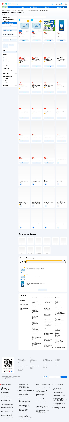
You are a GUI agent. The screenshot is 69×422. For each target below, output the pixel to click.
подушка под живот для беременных (58, 307)
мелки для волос (34, 344)
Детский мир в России (5, 378)
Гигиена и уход (7, 10)
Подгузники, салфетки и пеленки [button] (24, 309)
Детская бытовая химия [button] (24, 304)
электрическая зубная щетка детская (48, 319)
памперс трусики (34, 301)
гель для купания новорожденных (37, 330)
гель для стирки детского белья (48, 324)
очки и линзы (57, 297)
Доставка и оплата (21, 359)
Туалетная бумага (6, 21)
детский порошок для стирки (59, 318)
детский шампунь (46, 338)
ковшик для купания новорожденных (58, 335)
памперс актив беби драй (47, 314)
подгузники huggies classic (48, 310)
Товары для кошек (57, 359)
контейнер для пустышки (59, 336)
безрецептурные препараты (59, 298)
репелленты (34, 338)
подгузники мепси (35, 318)
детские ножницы (46, 335)
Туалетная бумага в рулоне (8, 25)
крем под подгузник (47, 308)
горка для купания (58, 329)
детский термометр (47, 341)
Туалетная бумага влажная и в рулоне (31, 10)
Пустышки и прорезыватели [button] (24, 307)
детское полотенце (58, 331)
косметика (57, 303)
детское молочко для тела (47, 325)
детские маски (46, 326)
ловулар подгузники (35, 310)
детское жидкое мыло (47, 340)
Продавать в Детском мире (22, 360)
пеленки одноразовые (58, 342)
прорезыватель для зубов (59, 340)
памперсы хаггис (34, 315)
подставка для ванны (58, 321)
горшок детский (57, 326)
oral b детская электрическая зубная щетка (36, 307)
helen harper (34, 317)
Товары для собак (57, 361)
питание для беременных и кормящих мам (59, 309)
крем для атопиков (35, 329)
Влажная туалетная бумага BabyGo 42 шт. (35, 268)
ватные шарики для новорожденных (35, 333)
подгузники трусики (47, 316)
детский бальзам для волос (48, 301)
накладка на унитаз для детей (48, 339)
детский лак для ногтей (35, 339)
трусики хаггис (34, 302)
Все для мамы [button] (22, 303)
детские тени (46, 298)
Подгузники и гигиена (6, 17)
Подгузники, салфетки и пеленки (18, 10)
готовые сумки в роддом (59, 312)
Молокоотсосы (57, 304)
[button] (64, 7)
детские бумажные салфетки (59, 343)
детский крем (46, 307)
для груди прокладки (58, 301)
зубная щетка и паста (35, 336)
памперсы (33, 312)
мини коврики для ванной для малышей (59, 325)
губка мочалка (57, 330)
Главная (3, 10)
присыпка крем (57, 346)
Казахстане (10, 378)
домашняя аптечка (46, 346)
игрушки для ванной (47, 302)
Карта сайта (20, 370)
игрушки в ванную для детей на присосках (60, 333)
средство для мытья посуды (59, 315)
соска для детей (57, 337)
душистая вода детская (35, 345)
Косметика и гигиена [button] (23, 299)
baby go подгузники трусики (36, 303)
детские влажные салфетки (48, 345)
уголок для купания (58, 319)
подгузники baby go (35, 316)
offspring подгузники (35, 311)
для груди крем (57, 302)
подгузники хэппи (35, 309)
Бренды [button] (21, 297)
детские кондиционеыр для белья (60, 313)
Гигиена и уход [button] (22, 300)
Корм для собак (57, 362)
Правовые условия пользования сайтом (14, 376)
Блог (43, 366)
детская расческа (46, 303)
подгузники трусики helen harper (37, 304)
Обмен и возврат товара (21, 361)
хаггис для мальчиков (47, 309)
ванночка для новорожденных (59, 320)
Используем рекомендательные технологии (8, 377)
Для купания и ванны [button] (23, 305)
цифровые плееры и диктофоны (60, 347)
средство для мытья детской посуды (48, 328)
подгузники (45, 332)
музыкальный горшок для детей (48, 333)
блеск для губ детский (35, 342)
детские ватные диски (47, 304)
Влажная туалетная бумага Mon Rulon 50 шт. (36, 283)
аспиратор (33, 328)
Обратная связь (20, 369)
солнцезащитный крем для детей (48, 297)
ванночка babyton (34, 297)
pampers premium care (47, 315)
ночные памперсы (46, 329)
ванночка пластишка (35, 298)
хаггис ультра (46, 313)
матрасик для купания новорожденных (58, 323)
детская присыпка (46, 334)
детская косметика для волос (36, 337)
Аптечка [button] (21, 301)
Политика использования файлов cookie (23, 366)
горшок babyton (34, 322)
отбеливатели (57, 314)
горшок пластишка (35, 323)
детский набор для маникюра (36, 343)
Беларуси (14, 378)
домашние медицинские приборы (49, 347)
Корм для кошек (57, 360)
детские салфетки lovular (36, 324)
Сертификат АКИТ (21, 368)
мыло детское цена (35, 348)
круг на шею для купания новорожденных (47, 322)
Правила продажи (20, 362)
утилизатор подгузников (59, 341)
